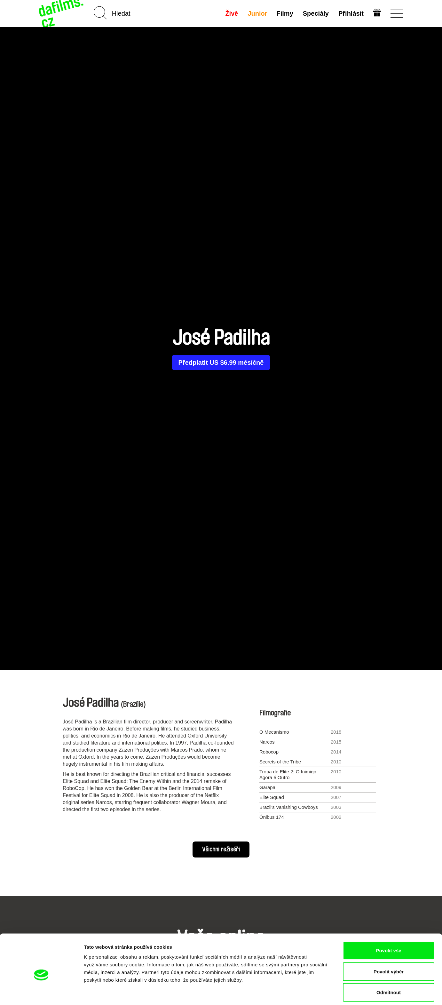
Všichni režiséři (221, 849)
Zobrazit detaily (338, 992)
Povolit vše (388, 921)
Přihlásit (350, 13)
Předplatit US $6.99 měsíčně (221, 362)
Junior (257, 13)
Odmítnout (388, 963)
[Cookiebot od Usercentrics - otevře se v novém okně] (41, 992)
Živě (231, 13)
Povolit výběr (389, 942)
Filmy (284, 13)
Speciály (315, 13)
